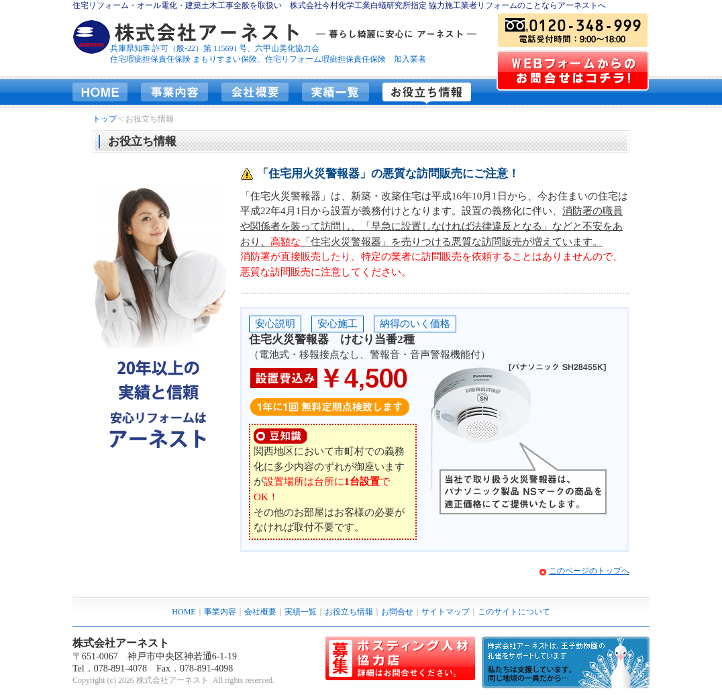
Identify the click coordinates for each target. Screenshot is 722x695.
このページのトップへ (589, 570)
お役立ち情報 (426, 92)
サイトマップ (445, 611)
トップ (105, 119)
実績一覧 (335, 92)
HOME (99, 92)
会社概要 (255, 92)
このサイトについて (514, 611)
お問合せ (397, 611)
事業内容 (174, 92)
